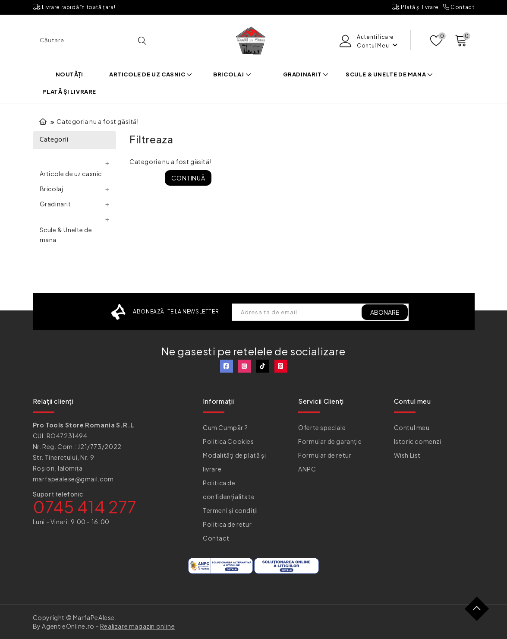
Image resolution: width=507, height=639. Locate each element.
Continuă (188, 178)
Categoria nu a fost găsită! (98, 121)
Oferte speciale (322, 427)
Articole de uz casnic (150, 74)
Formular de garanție (330, 441)
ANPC (307, 469)
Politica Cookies (228, 441)
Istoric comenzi (417, 441)
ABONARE (384, 312)
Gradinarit (306, 74)
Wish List (407, 455)
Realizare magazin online (137, 626)
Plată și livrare (415, 7)
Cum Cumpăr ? (225, 427)
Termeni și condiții (230, 510)
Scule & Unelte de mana (389, 74)
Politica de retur (227, 524)
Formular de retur (324, 455)
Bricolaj (232, 74)
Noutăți (69, 74)
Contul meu (412, 427)
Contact (458, 7)
